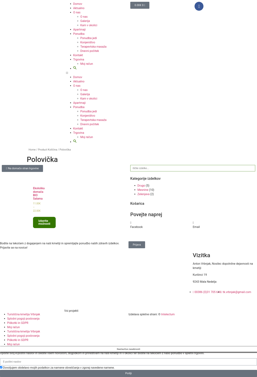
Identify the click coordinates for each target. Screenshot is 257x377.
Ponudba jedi (88, 38)
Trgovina (78, 59)
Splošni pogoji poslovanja (23, 318)
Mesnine (142, 190)
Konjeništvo (87, 42)
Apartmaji (79, 29)
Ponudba (78, 33)
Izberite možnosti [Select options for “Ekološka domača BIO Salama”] (44, 222)
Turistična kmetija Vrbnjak (23, 314)
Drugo (141, 185)
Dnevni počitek (89, 51)
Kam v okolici (88, 25)
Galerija (85, 21)
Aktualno (78, 8)
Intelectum (168, 314)
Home (32, 149)
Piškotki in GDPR (17, 323)
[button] (75, 68)
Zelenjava (143, 194)
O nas (76, 12)
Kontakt (78, 55)
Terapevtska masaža (93, 46)
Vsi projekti (71, 310)
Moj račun (86, 63)
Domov (77, 4)
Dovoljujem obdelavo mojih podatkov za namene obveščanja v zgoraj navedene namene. (59, 367)
